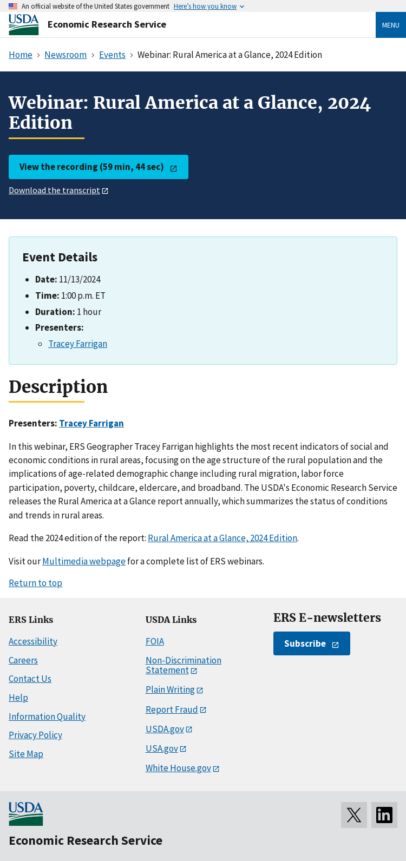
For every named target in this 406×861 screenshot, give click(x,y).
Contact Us (30, 679)
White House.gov (178, 768)
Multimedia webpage (84, 561)
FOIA (155, 641)
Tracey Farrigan (77, 344)
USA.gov (162, 748)
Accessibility (33, 641)
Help (18, 698)
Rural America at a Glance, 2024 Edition (222, 538)
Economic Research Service (107, 24)
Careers (23, 660)
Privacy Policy (35, 735)
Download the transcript (54, 190)
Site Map (26, 754)
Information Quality (47, 716)
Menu (391, 25)
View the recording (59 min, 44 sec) (91, 167)
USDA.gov (165, 729)
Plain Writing (170, 689)
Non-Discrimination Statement (183, 665)
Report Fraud (172, 709)
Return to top (35, 583)
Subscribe (305, 643)
